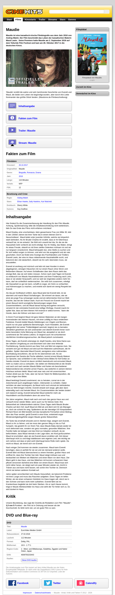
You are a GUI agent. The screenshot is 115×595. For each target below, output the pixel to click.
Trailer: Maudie (27, 130)
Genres (72, 19)
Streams (52, 19)
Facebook (23, 583)
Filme (18, 19)
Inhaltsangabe (27, 106)
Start (9, 19)
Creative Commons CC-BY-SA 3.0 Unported (39, 572)
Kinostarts (30, 19)
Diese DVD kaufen (29, 560)
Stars (62, 19)
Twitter (57, 583)
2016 (21, 176)
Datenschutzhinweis (43, 593)
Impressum (27, 593)
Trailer (42, 19)
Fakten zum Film (28, 118)
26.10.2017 (23, 165)
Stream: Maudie (27, 143)
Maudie (24, 527)
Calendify (91, 583)
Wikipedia (21, 570)
